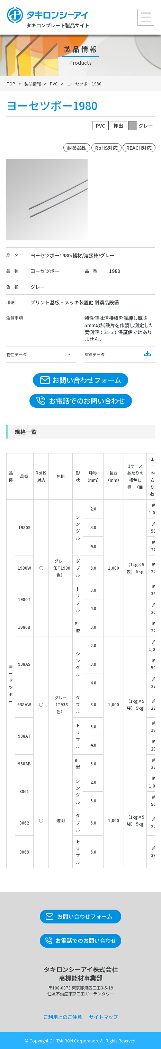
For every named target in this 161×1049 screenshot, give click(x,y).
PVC (54, 83)
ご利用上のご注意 (62, 1016)
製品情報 (32, 83)
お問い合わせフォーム (86, 380)
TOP (11, 83)
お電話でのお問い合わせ (87, 401)
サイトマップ (103, 1016)
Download (148, 354)
